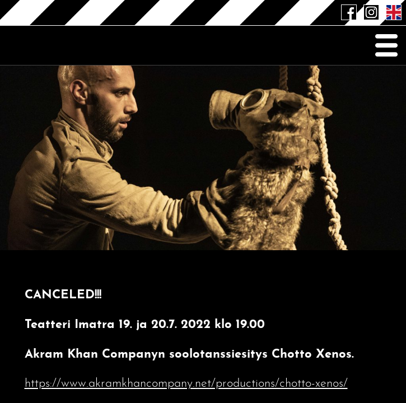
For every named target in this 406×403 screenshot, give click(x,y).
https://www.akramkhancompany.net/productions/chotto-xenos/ (186, 383)
